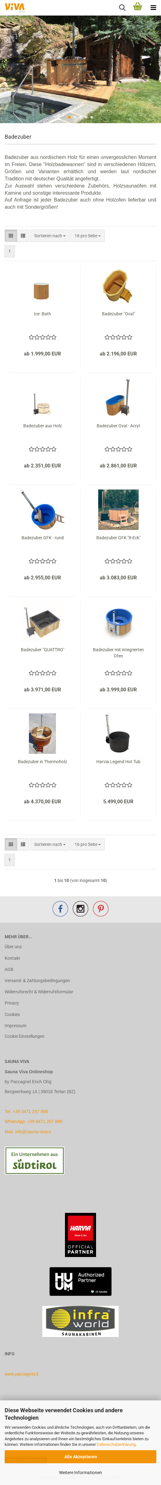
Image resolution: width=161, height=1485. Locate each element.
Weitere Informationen (80, 1472)
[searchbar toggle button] (122, 8)
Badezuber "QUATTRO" (42, 649)
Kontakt (12, 958)
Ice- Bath (42, 313)
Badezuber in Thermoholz (42, 761)
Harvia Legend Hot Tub (118, 761)
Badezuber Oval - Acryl (118, 425)
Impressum (15, 1025)
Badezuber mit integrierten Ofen (118, 652)
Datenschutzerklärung (116, 1444)
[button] (11, 236)
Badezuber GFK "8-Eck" (118, 537)
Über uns (13, 946)
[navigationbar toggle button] (153, 8)
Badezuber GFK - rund (42, 537)
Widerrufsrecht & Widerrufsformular (39, 991)
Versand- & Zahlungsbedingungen (37, 980)
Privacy (12, 1002)
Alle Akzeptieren (80, 1456)
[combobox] (50, 236)
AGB (9, 969)
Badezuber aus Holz (42, 425)
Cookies (12, 1014)
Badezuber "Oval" (118, 313)
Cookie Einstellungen (24, 1036)
